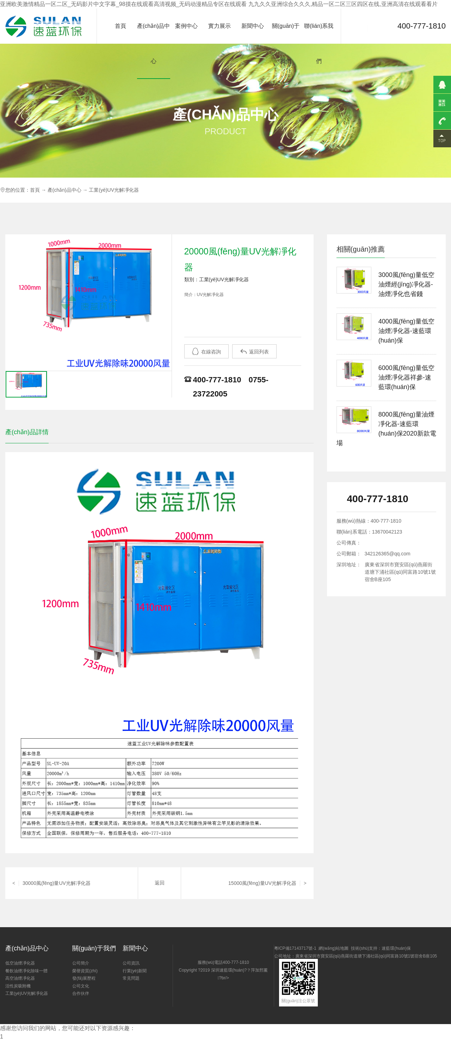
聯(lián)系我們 (319, 43)
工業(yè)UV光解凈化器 (114, 190)
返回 (160, 883)
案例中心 (186, 26)
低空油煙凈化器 (20, 963)
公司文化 (80, 986)
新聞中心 (252, 26)
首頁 (120, 26)
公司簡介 (80, 963)
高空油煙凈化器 (20, 978)
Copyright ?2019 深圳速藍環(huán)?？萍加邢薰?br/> (226, 982)
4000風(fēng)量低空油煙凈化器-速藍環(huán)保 (406, 331)
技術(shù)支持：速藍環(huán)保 (381, 948)
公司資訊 (131, 963)
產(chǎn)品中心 (153, 43)
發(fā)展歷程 (83, 978)
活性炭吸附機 (18, 986)
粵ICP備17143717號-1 (295, 948)
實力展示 (219, 26)
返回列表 (254, 351)
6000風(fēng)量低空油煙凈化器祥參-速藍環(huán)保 (406, 377)
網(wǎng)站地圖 (333, 948)
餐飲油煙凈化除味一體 (26, 970)
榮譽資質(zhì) (85, 970)
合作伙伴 (80, 993)
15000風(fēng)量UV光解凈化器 (267, 883)
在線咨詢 (206, 351)
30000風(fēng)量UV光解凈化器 (51, 883)
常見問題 (131, 978)
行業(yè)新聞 (135, 970)
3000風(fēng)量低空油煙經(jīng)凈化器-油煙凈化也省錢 (406, 284)
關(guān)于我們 (285, 43)
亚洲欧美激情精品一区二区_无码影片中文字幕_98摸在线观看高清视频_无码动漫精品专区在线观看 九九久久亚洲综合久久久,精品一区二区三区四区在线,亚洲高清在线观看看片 (219, 4)
